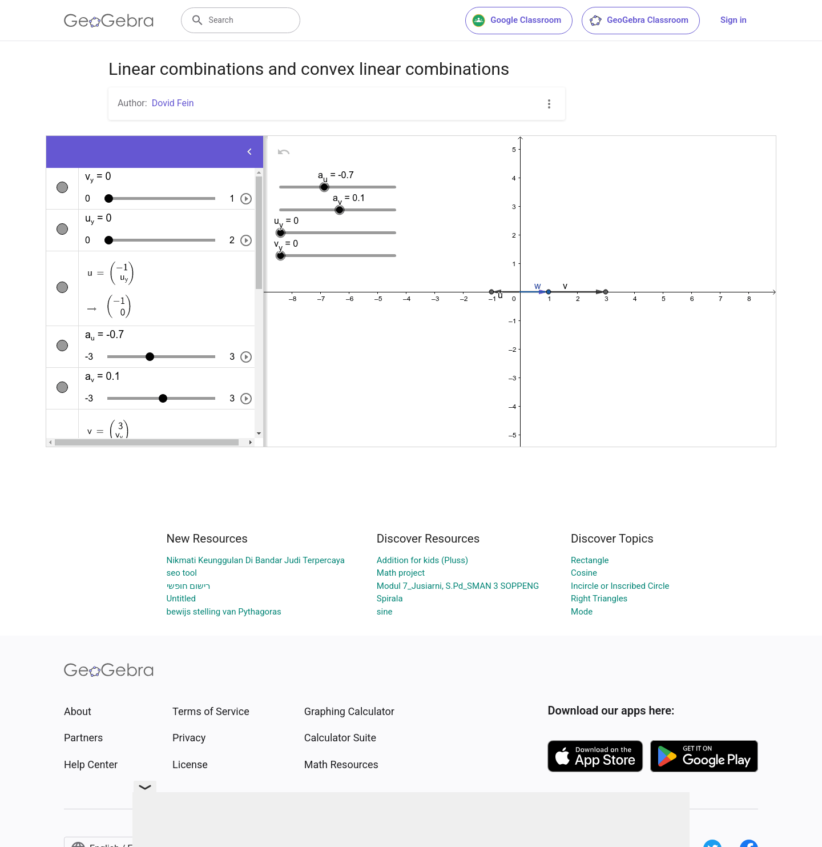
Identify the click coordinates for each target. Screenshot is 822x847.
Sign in (733, 20)
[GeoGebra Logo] (109, 20)
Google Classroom (516, 20)
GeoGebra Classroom (638, 20)
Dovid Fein (173, 103)
